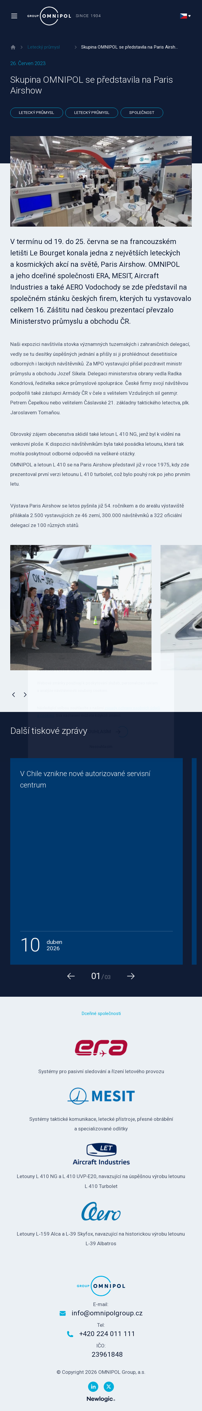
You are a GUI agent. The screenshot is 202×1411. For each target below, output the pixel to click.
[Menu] (14, 16)
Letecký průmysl (36, 112)
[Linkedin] (93, 1387)
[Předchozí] (13, 694)
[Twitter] (109, 1387)
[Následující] (25, 694)
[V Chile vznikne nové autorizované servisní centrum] (96, 861)
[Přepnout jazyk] (186, 16)
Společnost (141, 112)
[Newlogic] (101, 1399)
